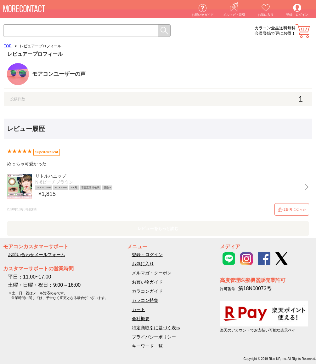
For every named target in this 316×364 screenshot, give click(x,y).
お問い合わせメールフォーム (36, 254)
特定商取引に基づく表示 (156, 327)
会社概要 (141, 318)
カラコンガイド (147, 291)
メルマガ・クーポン (152, 272)
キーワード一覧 (147, 346)
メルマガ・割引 (234, 14)
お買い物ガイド (203, 14)
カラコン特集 (145, 300)
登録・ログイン (297, 14)
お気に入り (266, 14)
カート (303, 31)
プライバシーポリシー (154, 336)
